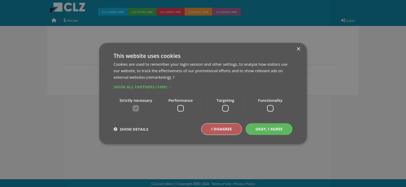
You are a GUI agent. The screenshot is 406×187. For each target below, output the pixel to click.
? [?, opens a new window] (173, 76)
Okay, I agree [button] (269, 128)
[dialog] (203, 93)
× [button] (298, 49)
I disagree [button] (221, 128)
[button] (203, 86)
